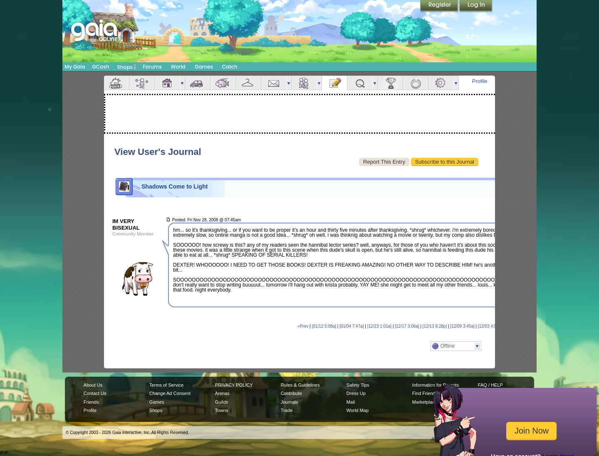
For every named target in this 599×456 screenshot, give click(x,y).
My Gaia (74, 66)
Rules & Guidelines (300, 384)
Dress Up (356, 393)
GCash (100, 66)
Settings (440, 83)
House (167, 83)
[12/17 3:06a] (407, 326)
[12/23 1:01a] (379, 326)
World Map (358, 410)
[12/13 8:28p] (435, 326)
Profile (480, 81)
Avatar (141, 83)
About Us (93, 384)
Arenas (222, 393)
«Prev (302, 326)
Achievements (390, 83)
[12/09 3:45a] (462, 326)
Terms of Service (166, 384)
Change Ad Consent (170, 393)
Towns (221, 410)
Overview (116, 83)
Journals (289, 402)
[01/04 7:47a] (351, 326)
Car (197, 83)
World (178, 66)
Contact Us (95, 393)
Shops (126, 67)
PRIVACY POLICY (234, 384)
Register (439, 6)
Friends (304, 83)
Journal (334, 83)
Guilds (221, 402)
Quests (359, 83)
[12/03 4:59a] (490, 326)
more (182, 83)
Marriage (415, 83)
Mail (273, 83)
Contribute (291, 393)
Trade (286, 410)
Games (204, 66)
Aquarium (222, 83)
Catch (230, 66)
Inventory (248, 83)
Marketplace (424, 402)
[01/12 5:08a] (324, 326)
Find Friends (425, 393)
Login (476, 6)
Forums (152, 66)
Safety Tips (358, 384)
